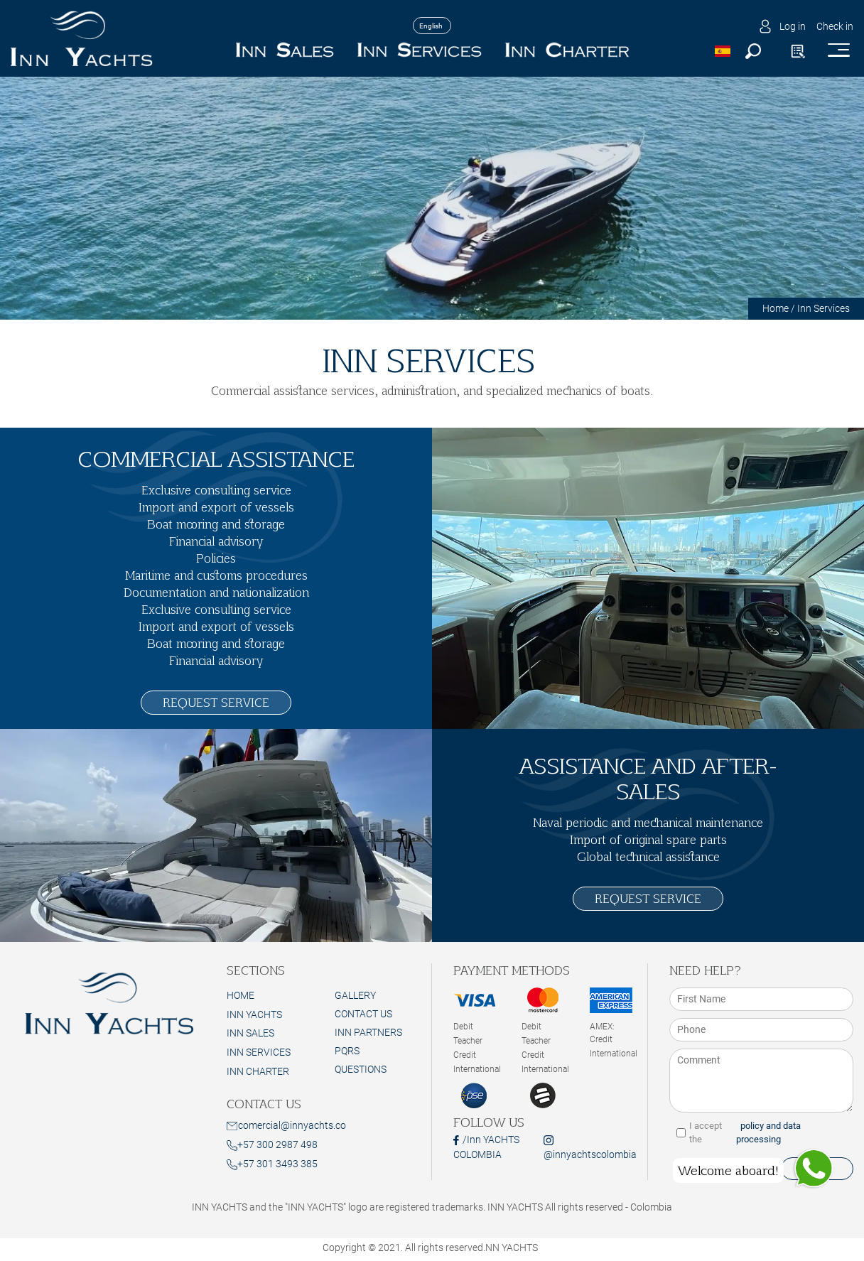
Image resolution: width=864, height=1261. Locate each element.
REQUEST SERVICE (216, 702)
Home (775, 308)
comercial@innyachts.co (286, 1125)
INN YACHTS (254, 1014)
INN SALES (250, 1033)
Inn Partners (368, 1032)
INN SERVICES (259, 1052)
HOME (240, 995)
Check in (834, 26)
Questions (361, 1069)
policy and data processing (768, 1132)
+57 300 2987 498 (272, 1145)
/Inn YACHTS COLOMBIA (486, 1147)
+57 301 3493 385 (272, 1164)
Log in (792, 26)
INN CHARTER (258, 1071)
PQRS (347, 1050)
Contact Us (363, 1013)
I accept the (761, 1133)
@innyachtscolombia (590, 1147)
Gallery (355, 995)
